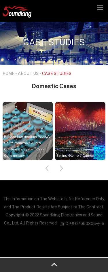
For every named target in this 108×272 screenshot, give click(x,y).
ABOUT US (28, 73)
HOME (8, 73)
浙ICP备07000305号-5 (82, 223)
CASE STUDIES (56, 73)
